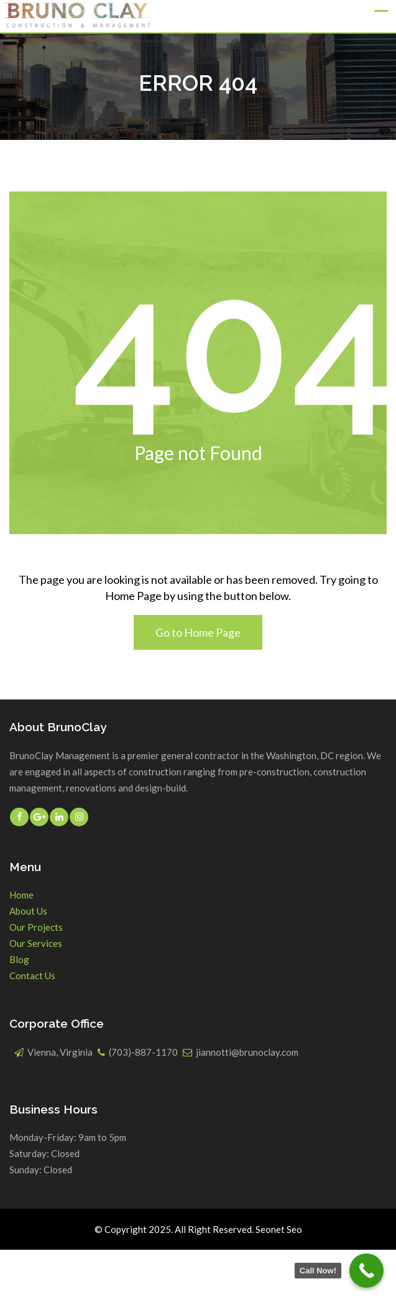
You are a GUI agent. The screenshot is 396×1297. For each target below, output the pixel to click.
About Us (28, 910)
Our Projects (36, 927)
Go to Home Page (198, 632)
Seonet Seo (279, 1229)
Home (21, 894)
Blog (19, 959)
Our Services (35, 943)
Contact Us (32, 975)
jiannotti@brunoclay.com (247, 1052)
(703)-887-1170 (143, 1052)
